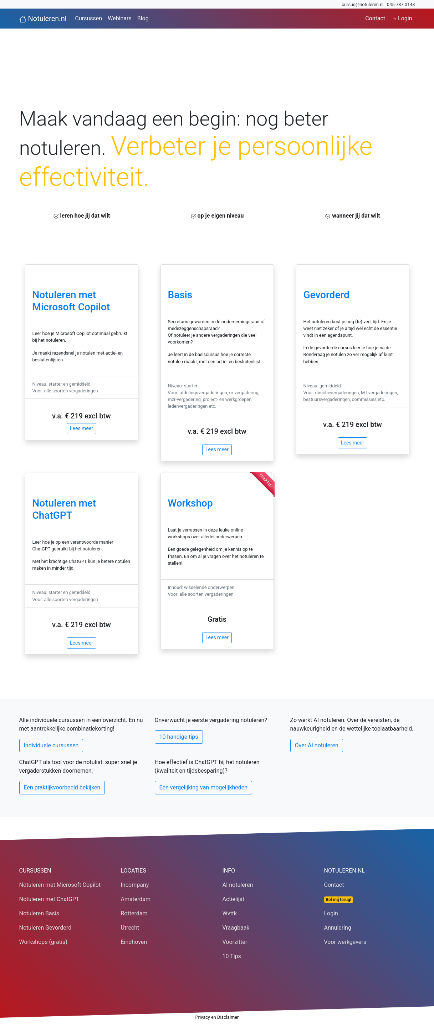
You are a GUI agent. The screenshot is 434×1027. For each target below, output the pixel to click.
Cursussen (88, 18)
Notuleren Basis (39, 913)
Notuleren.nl (43, 18)
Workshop (190, 503)
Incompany (135, 884)
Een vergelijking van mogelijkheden (203, 787)
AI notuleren (238, 884)
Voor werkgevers (345, 942)
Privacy (202, 1017)
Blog (143, 18)
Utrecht (130, 927)
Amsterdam (135, 899)
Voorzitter (235, 942)
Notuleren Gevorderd (45, 927)
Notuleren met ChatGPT (64, 509)
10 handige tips (178, 736)
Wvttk (230, 913)
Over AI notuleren (316, 745)
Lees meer (81, 428)
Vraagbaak (236, 927)
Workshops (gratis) (43, 942)
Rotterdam (134, 913)
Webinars (120, 18)
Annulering (337, 927)
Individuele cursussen (51, 745)
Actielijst (234, 899)
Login (401, 18)
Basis (180, 295)
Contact (375, 18)
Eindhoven (134, 942)
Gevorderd (326, 295)
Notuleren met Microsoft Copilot (71, 301)
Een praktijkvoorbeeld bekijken (62, 787)
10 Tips (232, 956)
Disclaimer (228, 1017)
